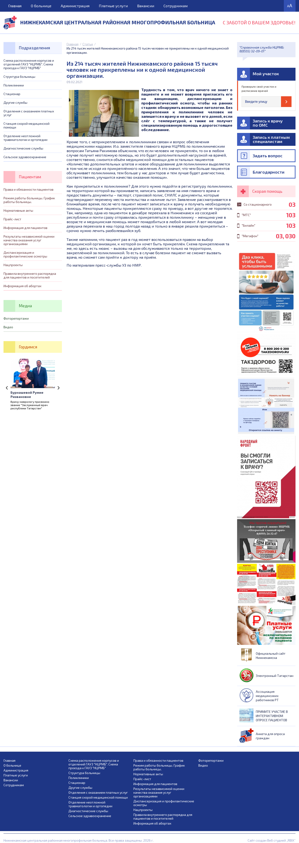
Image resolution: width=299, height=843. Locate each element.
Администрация (75, 6)
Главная (14, 6)
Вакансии (145, 6)
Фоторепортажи (16, 318)
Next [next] (58, 387)
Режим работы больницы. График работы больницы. (29, 200)
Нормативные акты (18, 210)
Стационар (12, 94)
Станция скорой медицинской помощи (27, 125)
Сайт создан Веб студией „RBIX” (271, 840)
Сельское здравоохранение (25, 157)
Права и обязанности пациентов (28, 189)
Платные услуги (113, 6)
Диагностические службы (23, 148)
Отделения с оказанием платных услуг (29, 113)
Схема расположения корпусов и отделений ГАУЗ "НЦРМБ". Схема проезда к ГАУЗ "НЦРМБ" (29, 64)
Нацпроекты (13, 265)
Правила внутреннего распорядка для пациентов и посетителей (30, 275)
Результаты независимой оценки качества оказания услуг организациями (29, 240)
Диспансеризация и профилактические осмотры (25, 254)
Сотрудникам (176, 6)
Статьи (87, 44)
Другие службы (15, 102)
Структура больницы (19, 77)
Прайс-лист (12, 219)
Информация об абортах (22, 286)
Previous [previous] (7, 387)
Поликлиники (14, 85)
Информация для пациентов (25, 228)
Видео (8, 327)
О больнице (41, 6)
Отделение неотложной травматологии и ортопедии (25, 138)
